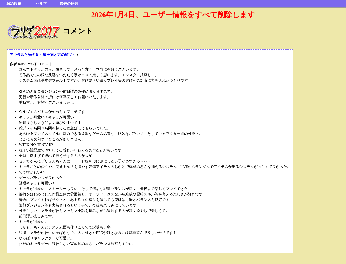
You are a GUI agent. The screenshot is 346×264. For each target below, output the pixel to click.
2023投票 (13, 4)
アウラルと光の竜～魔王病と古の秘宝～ (43, 55)
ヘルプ (41, 4)
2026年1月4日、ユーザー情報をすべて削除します (173, 15)
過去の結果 (69, 4)
